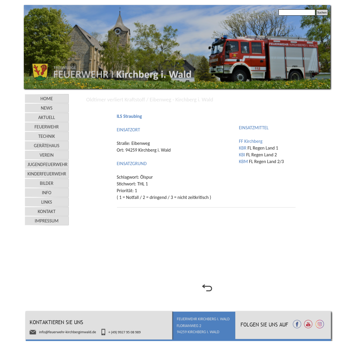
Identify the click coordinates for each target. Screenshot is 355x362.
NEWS (47, 108)
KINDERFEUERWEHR (47, 174)
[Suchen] (297, 12)
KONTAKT (46, 211)
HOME (46, 98)
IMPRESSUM (47, 221)
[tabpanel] (176, 154)
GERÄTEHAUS (46, 145)
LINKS (46, 202)
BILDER (47, 183)
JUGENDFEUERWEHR (48, 164)
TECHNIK (46, 136)
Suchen (322, 12)
